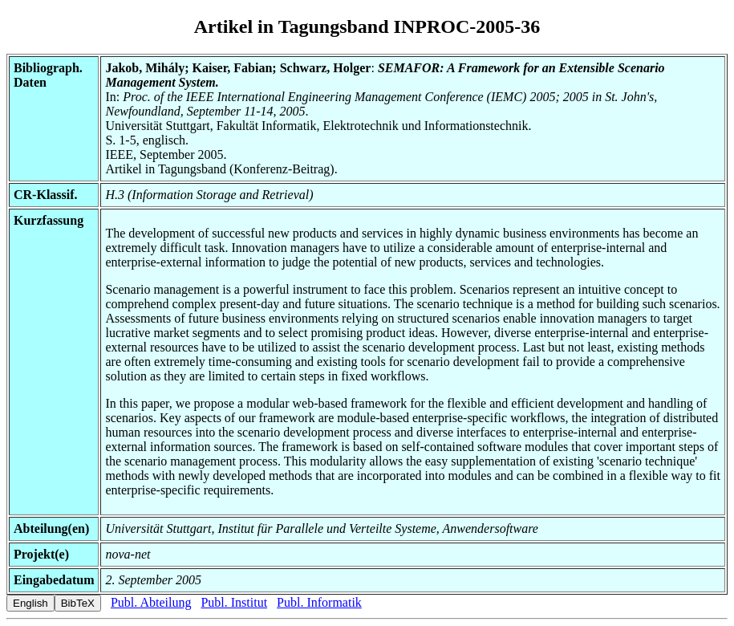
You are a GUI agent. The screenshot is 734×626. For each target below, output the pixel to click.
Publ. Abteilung (151, 602)
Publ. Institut (234, 602)
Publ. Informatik (319, 602)
